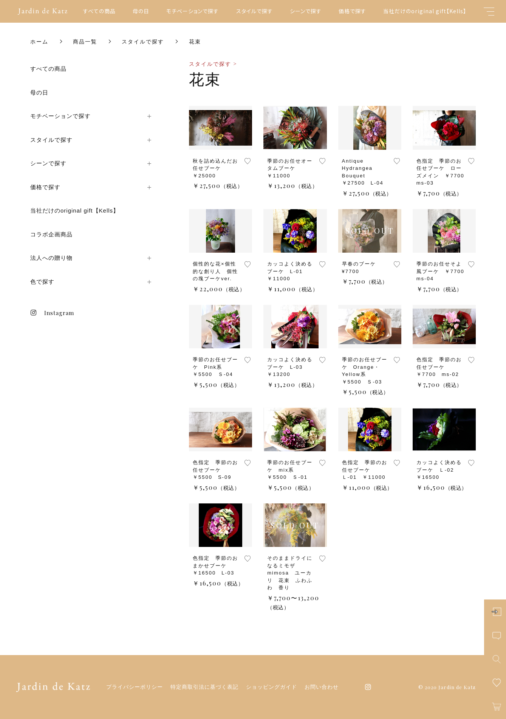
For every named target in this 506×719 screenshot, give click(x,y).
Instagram (52, 313)
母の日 (141, 11)
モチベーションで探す (192, 11)
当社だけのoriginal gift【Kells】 (424, 11)
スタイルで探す (254, 11)
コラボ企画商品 (51, 234)
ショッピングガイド (271, 687)
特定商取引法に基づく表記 (204, 687)
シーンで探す (306, 11)
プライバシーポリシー (134, 687)
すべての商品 (99, 11)
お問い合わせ (322, 687)
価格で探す (352, 11)
